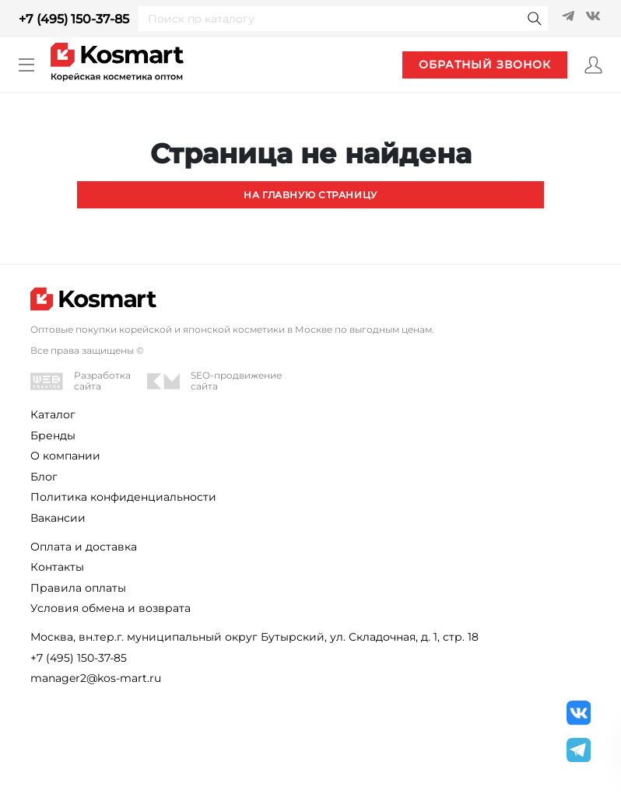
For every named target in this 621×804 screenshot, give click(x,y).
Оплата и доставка (83, 546)
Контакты (57, 567)
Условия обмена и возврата (110, 608)
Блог (44, 476)
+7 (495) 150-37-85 (74, 19)
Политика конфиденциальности (123, 497)
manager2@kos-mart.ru (95, 678)
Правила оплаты (78, 588)
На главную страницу (310, 195)
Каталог (52, 414)
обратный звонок (485, 65)
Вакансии (58, 518)
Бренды (52, 435)
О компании (65, 455)
